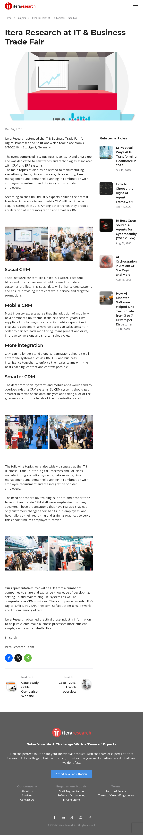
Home (8, 17)
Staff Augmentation (71, 791)
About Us (27, 791)
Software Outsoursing (71, 795)
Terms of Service (116, 791)
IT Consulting (71, 799)
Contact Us (27, 799)
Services (27, 795)
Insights (22, 17)
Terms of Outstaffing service (116, 795)
